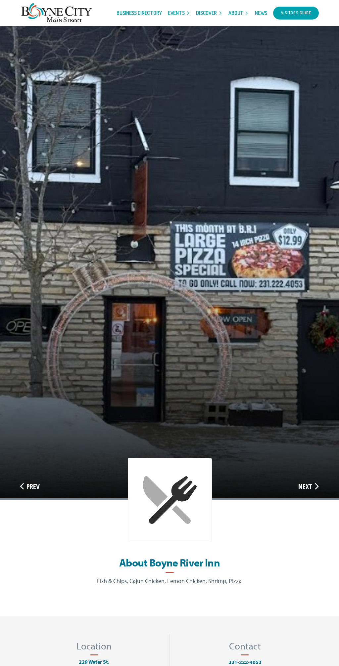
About (235, 13)
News (261, 13)
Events (176, 13)
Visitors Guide (296, 12)
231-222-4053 (245, 662)
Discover (206, 13)
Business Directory (139, 13)
